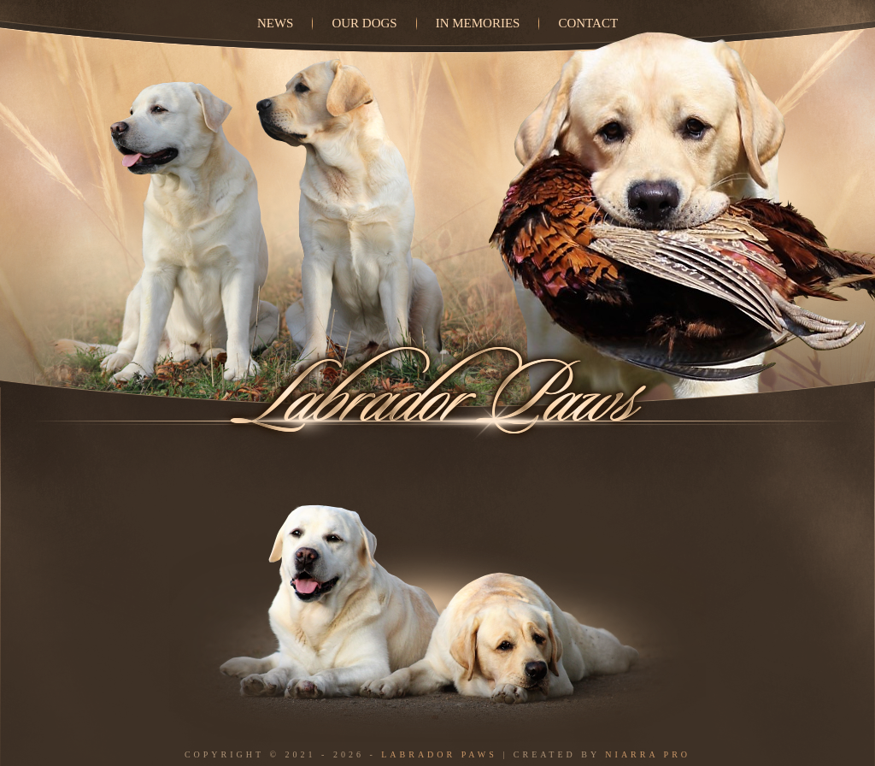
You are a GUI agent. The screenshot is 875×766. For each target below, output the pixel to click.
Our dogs (364, 23)
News (275, 23)
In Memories (478, 23)
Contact (588, 23)
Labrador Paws (439, 754)
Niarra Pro (647, 754)
